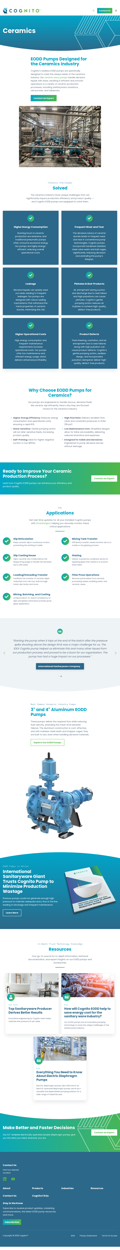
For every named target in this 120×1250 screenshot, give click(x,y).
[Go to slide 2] (61, 676)
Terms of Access (109, 1235)
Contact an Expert (44, 98)
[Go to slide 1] (58, 676)
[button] (93, 10)
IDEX (73, 1235)
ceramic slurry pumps (55, 77)
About (6, 1188)
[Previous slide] (4, 653)
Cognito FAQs (40, 1195)
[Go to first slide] (115, 653)
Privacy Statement (88, 1235)
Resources (97, 1188)
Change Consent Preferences (15, 1248)
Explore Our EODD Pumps (47, 742)
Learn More (12, 912)
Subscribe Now (12, 1222)
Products (37, 1188)
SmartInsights (43, 523)
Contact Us (104, 10)
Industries (67, 1188)
